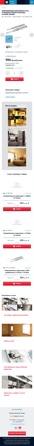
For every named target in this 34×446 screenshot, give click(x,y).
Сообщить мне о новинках (17, 433)
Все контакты (16, 409)
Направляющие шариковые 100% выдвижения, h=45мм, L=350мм (17, 271)
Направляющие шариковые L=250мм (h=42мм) (17, 234)
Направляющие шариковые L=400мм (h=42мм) (17, 197)
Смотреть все (22, 105)
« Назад (4, 7)
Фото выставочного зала (18, 424)
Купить (15, 79)
